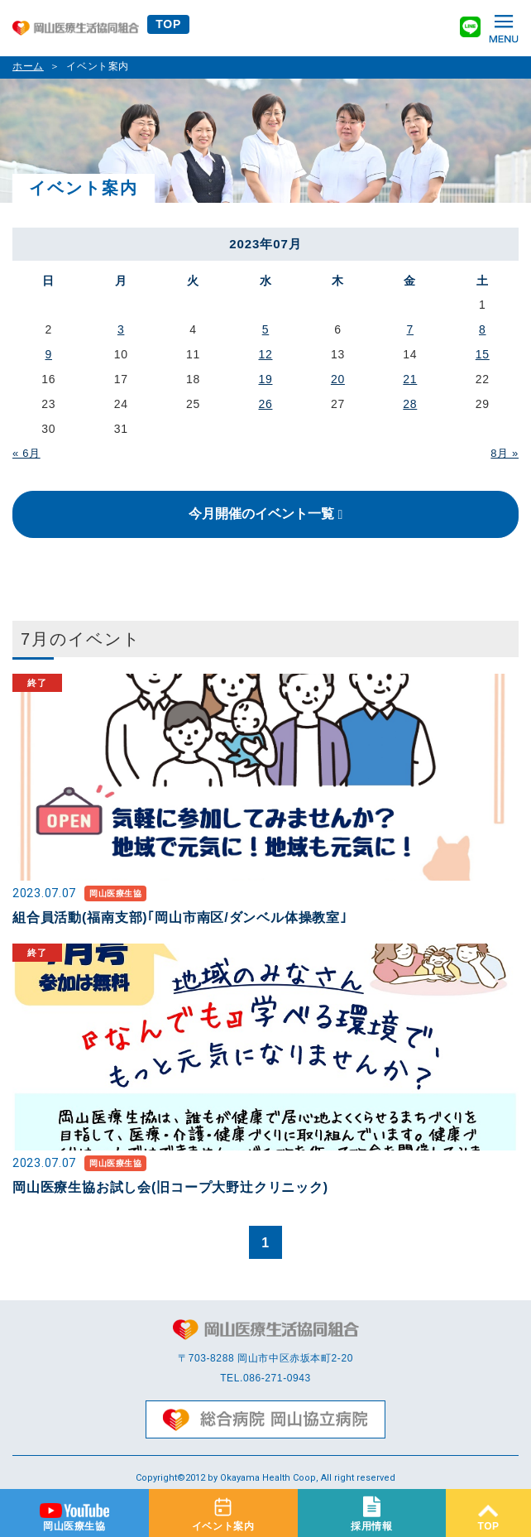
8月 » (504, 453)
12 (265, 354)
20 (338, 379)
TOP (168, 24)
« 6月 (26, 453)
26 (265, 404)
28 (410, 404)
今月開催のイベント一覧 (261, 514)
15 (483, 354)
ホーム (28, 66)
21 (410, 379)
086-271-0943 (277, 1378)
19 (265, 379)
